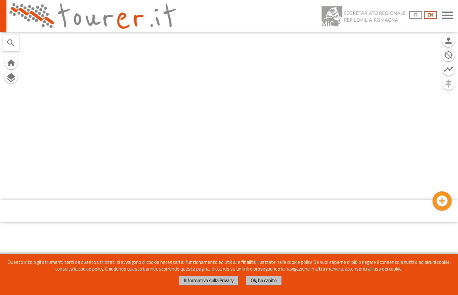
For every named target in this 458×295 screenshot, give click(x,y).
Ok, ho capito (264, 280)
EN (430, 14)
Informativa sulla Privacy (208, 280)
